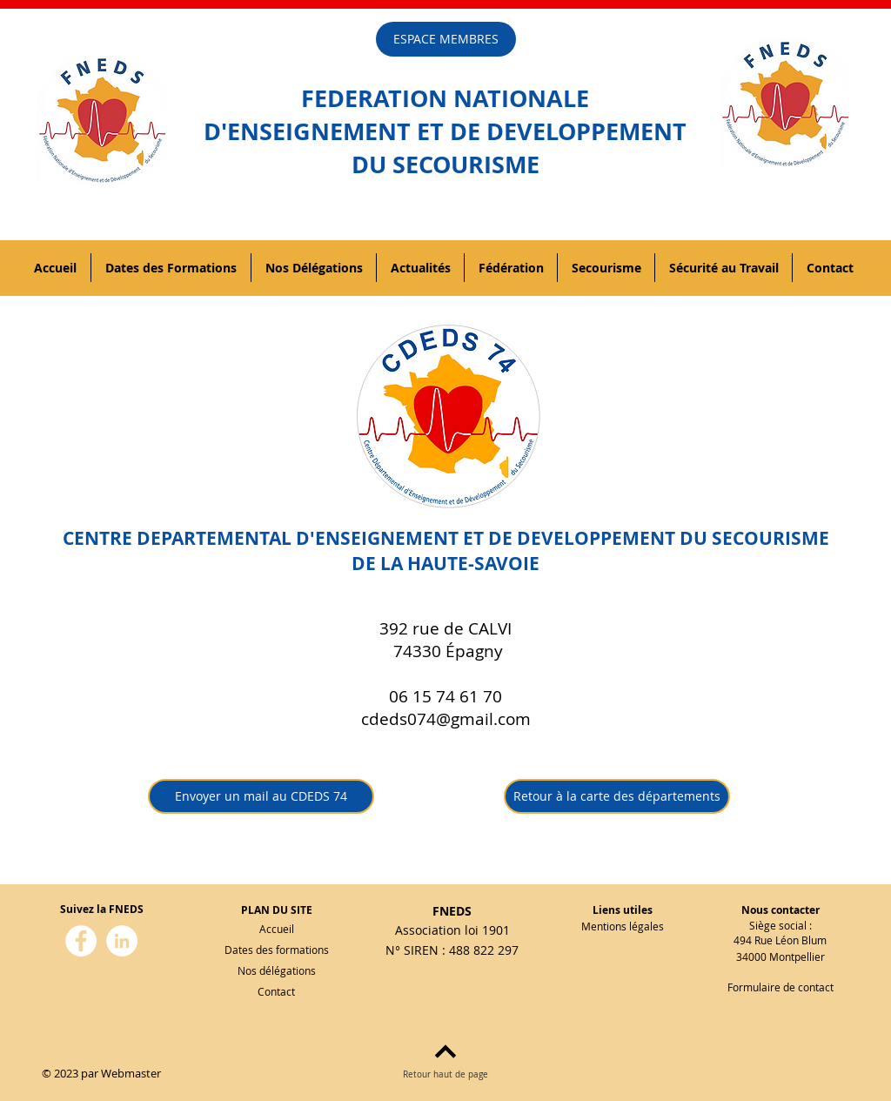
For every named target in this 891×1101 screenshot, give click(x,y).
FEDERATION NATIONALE (445, 98)
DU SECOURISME (445, 164)
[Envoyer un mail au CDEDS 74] (261, 796)
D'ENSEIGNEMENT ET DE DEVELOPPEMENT (445, 131)
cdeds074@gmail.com (446, 719)
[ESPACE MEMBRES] (446, 39)
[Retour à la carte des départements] (617, 796)
